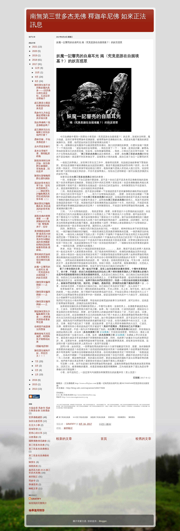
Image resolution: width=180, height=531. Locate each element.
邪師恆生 (111, 417)
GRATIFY (36, 499)
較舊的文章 (143, 438)
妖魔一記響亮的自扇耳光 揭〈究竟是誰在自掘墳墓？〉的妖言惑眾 (42, 272)
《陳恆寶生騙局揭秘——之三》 (42, 285)
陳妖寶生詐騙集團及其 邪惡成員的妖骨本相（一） (42, 207)
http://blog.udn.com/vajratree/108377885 (85, 388)
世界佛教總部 (35, 417)
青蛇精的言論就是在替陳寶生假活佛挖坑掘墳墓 (42, 258)
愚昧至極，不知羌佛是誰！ (42, 140)
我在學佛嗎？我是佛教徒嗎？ (42, 123)
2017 (35, 64)
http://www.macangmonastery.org (75, 397)
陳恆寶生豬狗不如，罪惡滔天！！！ (42, 353)
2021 (35, 46)
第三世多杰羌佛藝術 (39, 455)
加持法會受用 (35, 421)
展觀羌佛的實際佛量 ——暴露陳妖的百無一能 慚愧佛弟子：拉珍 (42, 221)
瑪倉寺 (59, 397)
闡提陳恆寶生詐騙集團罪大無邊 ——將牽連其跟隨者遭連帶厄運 (42, 316)
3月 (37, 366)
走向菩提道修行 (42, 146)
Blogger (102, 521)
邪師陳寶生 (122, 417)
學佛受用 (33, 484)
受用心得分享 (35, 433)
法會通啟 (33, 437)
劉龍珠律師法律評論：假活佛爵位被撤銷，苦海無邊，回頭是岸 (42, 166)
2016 (35, 380)
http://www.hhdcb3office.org (84, 395)
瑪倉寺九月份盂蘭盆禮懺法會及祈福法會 (42, 115)
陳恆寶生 (132, 417)
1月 (37, 374)
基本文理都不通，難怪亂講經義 (42, 153)
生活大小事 (34, 425)
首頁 (104, 438)
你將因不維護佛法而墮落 (42, 328)
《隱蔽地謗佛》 (42, 346)
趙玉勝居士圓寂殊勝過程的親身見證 (42, 105)
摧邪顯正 (68, 428)
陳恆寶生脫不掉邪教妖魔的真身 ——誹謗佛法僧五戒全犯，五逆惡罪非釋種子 (42, 92)
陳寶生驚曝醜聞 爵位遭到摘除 (42, 177)
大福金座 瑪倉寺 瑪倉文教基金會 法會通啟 (39, 409)
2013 (35, 389)
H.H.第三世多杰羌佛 (80, 417)
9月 (37, 77)
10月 (37, 72)
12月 (37, 68)
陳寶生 (32, 462)
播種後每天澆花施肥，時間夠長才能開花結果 (42, 337)
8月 (37, 81)
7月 (37, 361)
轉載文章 (33, 488)
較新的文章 (64, 438)
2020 (35, 51)
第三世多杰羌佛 (64, 417)
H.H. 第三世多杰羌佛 (64, 395)
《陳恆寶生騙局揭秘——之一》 (42, 304)
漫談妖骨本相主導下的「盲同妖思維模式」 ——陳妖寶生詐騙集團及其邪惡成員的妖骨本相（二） (42, 191)
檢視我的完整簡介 (38, 503)
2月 (37, 370)
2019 (35, 55)
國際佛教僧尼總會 (38, 441)
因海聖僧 (33, 429)
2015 (35, 384)
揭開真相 (33, 466)
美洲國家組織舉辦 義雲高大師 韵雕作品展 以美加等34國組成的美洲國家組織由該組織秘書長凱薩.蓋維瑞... (42, 240)
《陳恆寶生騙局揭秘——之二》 (42, 294)
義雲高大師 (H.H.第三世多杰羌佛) (39, 471)
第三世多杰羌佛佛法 (39, 449)
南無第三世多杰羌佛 (97, 417)
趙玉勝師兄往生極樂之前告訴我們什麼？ (42, 132)
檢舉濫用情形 (36, 510)
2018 (35, 60)
